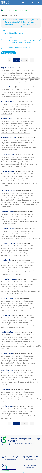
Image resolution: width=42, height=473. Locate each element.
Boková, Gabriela (7, 171)
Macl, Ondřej (5, 389)
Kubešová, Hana (7, 353)
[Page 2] (32, 60)
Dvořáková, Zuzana (8, 190)
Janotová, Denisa (7, 212)
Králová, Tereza (7, 315)
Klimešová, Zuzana (8, 243)
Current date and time (32, 459)
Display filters (8, 53)
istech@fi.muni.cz (10, 459)
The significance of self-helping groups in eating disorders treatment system (20, 326)
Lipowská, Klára (7, 370)
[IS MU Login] (38, 2)
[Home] (23, 2)
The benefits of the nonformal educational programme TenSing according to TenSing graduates (19, 183)
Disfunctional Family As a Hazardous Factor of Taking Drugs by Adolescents (19, 165)
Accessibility (30, 468)
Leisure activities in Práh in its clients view (26, 238)
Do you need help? (11, 457)
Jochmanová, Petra (8, 229)
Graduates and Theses (20, 10)
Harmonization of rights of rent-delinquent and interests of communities (17, 254)
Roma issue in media (20, 97)
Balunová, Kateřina (8, 87)
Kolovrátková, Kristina (9, 279)
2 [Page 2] (24, 60)
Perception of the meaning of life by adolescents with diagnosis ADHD (19, 309)
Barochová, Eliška (7, 102)
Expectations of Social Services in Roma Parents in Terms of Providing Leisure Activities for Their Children (20, 382)
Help (6, 465)
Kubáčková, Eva (7, 332)
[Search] (28, 2)
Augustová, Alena (7, 68)
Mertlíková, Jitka (7, 406)
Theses (8, 10)
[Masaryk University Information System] (5, 2)
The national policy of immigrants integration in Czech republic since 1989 (18, 364)
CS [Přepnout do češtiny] (33, 2)
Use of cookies (31, 465)
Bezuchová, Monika (8, 138)
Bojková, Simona (7, 154)
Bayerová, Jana (6, 118)
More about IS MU (13, 443)
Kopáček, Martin (7, 298)
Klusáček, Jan (6, 260)
